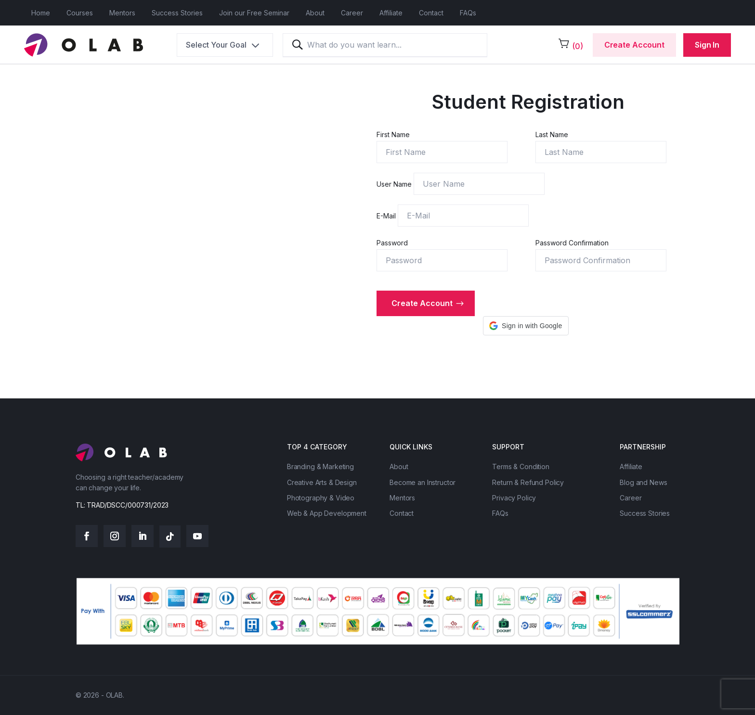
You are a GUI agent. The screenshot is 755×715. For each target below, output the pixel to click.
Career (352, 13)
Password (392, 243)
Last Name (551, 134)
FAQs (468, 13)
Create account (422, 303)
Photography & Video (320, 498)
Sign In (707, 45)
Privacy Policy (514, 498)
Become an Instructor (423, 482)
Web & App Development (326, 513)
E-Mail (387, 216)
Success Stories (177, 13)
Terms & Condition (520, 466)
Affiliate (391, 13)
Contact (431, 13)
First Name (393, 134)
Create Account (634, 45)
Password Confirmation (572, 243)
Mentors (122, 13)
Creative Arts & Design (322, 482)
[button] (525, 325)
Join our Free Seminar (254, 13)
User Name (395, 184)
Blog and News (643, 482)
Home (40, 13)
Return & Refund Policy (528, 482)
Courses (79, 13)
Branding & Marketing (320, 466)
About (315, 13)
